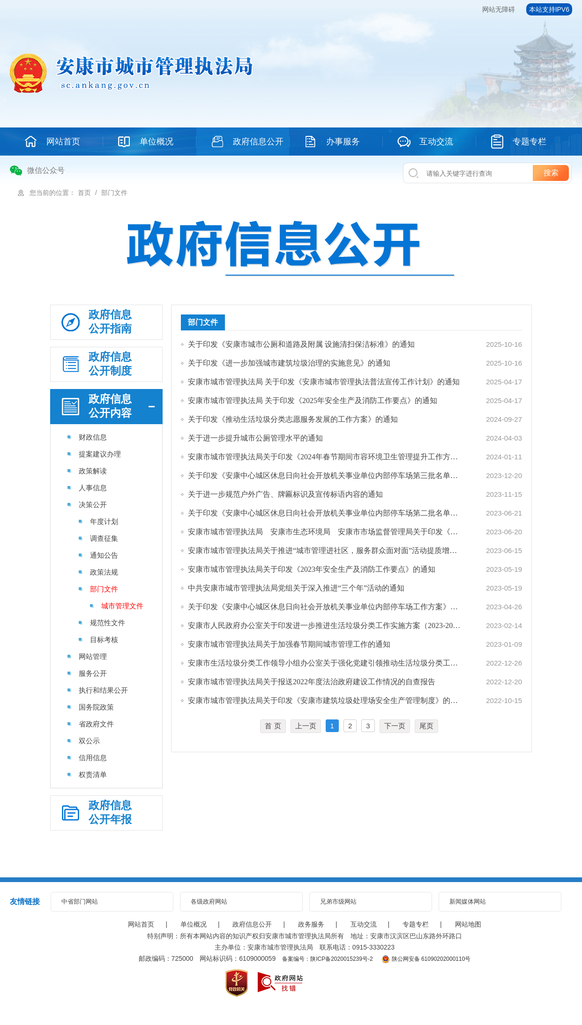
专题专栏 (416, 924)
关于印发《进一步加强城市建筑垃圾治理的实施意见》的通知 (289, 363)
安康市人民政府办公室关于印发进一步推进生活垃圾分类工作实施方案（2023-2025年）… (325, 625)
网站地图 (468, 924)
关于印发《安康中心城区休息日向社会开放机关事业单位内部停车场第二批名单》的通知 (325, 513)
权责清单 (93, 774)
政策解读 (93, 471)
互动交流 (364, 924)
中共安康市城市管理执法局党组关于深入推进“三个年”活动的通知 (296, 588)
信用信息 (93, 758)
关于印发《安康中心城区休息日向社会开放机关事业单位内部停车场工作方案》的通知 (325, 607)
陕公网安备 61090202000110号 (426, 959)
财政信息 (93, 437)
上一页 (305, 726)
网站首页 (141, 924)
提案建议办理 (100, 454)
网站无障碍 (498, 9)
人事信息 (93, 488)
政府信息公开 (252, 924)
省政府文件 (96, 724)
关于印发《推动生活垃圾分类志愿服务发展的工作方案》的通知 (293, 419)
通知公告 (104, 555)
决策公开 (93, 505)
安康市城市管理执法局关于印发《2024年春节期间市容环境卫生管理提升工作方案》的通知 (325, 457)
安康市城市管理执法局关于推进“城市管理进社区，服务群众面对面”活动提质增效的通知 (325, 550)
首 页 (273, 726)
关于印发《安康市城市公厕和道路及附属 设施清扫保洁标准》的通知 (301, 344)
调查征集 (104, 538)
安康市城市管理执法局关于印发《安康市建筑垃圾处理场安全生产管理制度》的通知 (325, 700)
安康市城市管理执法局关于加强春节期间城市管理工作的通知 (289, 644)
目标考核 (104, 639)
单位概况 (193, 924)
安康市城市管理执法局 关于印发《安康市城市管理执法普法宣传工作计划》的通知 (324, 382)
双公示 (89, 741)
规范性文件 (107, 623)
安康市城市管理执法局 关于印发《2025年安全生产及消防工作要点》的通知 (312, 400)
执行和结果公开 (103, 690)
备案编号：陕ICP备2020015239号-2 (327, 959)
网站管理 (93, 656)
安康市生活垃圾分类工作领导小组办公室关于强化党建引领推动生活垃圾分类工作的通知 (325, 663)
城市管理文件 (122, 606)
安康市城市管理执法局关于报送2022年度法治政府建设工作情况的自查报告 (311, 682)
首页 (84, 192)
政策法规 (104, 572)
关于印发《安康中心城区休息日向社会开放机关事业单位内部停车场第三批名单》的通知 (325, 475)
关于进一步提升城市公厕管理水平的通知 (255, 438)
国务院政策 (96, 707)
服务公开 (93, 673)
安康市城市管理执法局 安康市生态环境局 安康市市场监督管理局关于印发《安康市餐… (325, 532)
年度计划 (104, 521)
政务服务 (311, 924)
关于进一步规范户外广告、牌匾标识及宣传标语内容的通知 (285, 494)
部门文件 (114, 192)
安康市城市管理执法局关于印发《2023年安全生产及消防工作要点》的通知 (311, 569)
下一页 (394, 726)
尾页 (426, 726)
